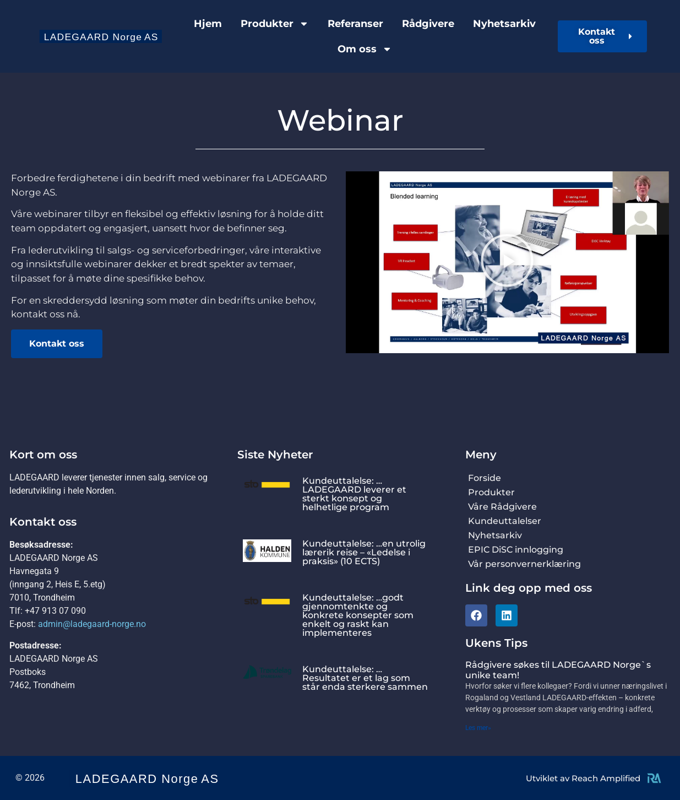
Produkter (275, 23)
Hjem (208, 24)
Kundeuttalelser (504, 521)
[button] (507, 262)
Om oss (365, 49)
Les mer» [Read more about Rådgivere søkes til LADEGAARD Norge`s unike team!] (478, 728)
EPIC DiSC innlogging (515, 549)
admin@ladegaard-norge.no (92, 624)
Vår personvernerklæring (524, 564)
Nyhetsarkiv (504, 24)
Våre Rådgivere (502, 506)
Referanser (355, 24)
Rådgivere (428, 24)
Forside (484, 478)
